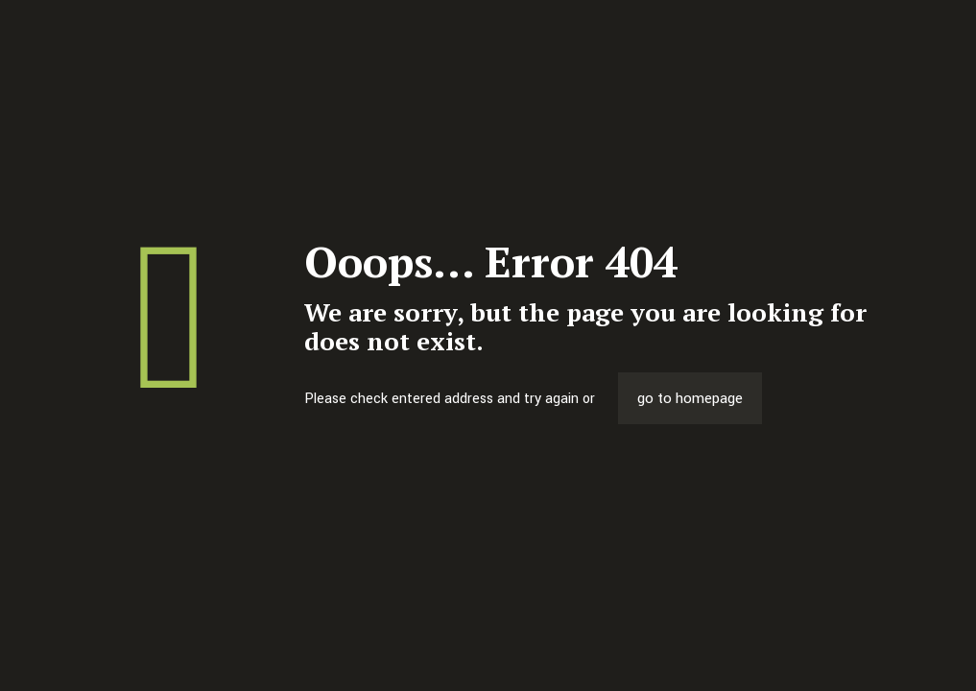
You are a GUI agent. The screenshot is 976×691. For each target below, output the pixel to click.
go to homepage (690, 398)
